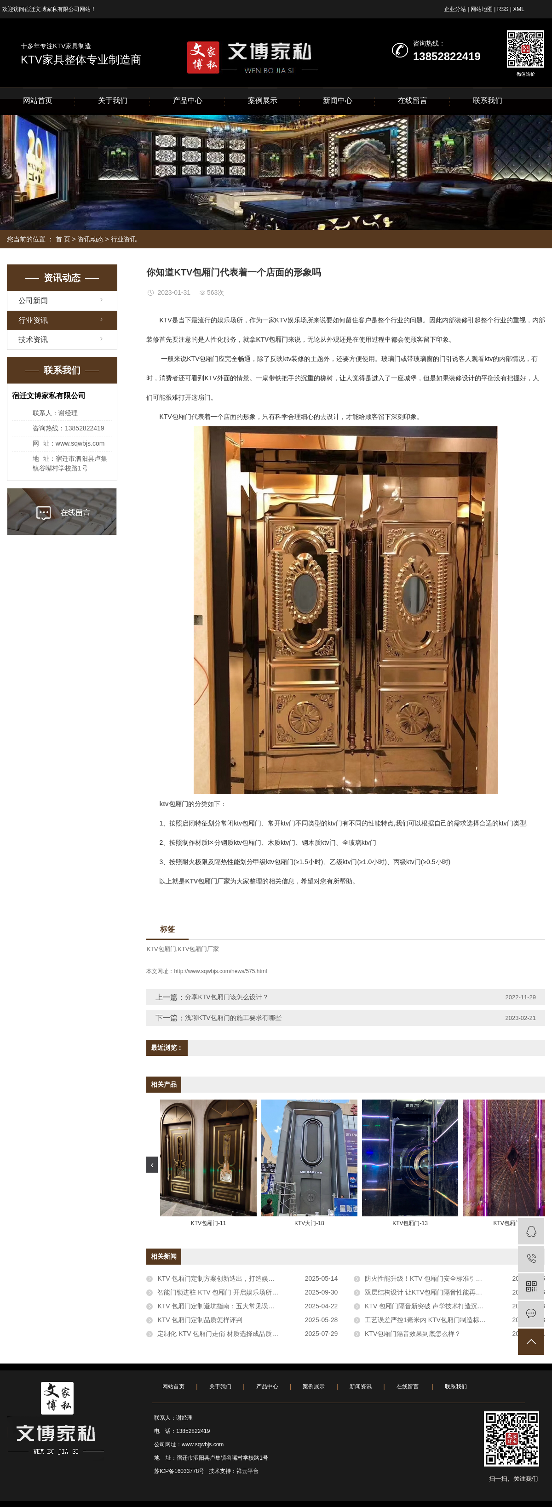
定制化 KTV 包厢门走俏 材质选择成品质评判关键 (227, 1333)
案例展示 (262, 100)
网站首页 (37, 100)
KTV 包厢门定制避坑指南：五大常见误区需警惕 (225, 1306)
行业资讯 (124, 239)
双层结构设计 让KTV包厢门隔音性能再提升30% (433, 1292)
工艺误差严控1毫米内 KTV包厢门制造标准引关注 (435, 1320)
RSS (503, 9)
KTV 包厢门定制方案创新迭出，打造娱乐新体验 (225, 1278)
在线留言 (412, 100)
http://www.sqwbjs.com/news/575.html (220, 971)
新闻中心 (337, 100)
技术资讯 (33, 340)
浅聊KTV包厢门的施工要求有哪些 (233, 1017)
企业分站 (455, 9)
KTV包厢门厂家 (198, 948)
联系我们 (487, 100)
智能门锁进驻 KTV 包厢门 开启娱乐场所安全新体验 (230, 1292)
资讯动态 (91, 239)
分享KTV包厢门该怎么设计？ (226, 997)
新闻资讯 (361, 1386)
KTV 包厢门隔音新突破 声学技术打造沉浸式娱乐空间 (440, 1306)
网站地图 (482, 9)
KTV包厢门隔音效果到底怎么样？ (413, 1333)
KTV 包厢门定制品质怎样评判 (199, 1320)
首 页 (63, 239)
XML (518, 9)
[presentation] (152, 1165)
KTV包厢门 (161, 948)
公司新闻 (33, 300)
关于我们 (112, 100)
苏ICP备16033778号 (179, 1471)
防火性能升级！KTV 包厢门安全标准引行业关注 (433, 1278)
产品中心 (187, 100)
